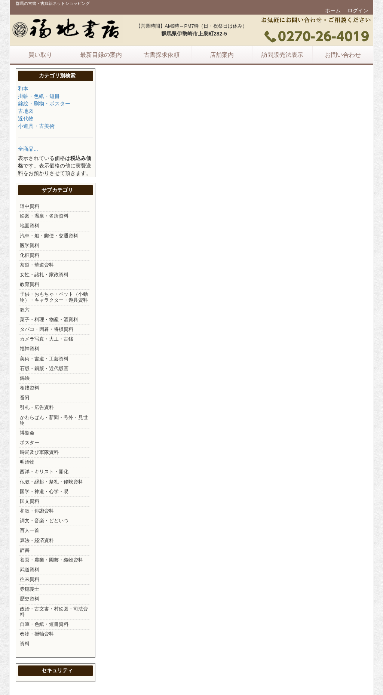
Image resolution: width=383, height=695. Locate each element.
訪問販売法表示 (282, 54)
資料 (25, 643)
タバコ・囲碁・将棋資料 (46, 329)
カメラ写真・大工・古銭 (46, 339)
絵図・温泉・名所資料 (44, 216)
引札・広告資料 (37, 407)
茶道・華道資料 (37, 265)
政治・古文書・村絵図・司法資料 (54, 611)
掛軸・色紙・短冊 (39, 96)
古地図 (26, 111)
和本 (23, 89)
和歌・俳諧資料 (37, 511)
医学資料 (29, 245)
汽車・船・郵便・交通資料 (49, 236)
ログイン (357, 10)
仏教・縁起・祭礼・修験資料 (51, 482)
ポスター (29, 442)
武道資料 (29, 569)
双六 (25, 310)
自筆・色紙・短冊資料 (44, 624)
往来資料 (29, 579)
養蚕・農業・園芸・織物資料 (51, 560)
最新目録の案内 (101, 54)
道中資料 (29, 206)
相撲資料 (29, 388)
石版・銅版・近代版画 (44, 368)
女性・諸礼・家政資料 (44, 274)
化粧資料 (29, 255)
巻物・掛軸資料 (37, 634)
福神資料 (29, 348)
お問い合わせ (343, 54)
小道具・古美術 (36, 126)
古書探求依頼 (162, 54)
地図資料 (29, 225)
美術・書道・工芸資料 (44, 359)
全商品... (28, 149)
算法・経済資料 (37, 540)
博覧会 (27, 433)
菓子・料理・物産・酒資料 (49, 319)
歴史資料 (29, 599)
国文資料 (29, 501)
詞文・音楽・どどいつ (44, 520)
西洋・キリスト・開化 (44, 471)
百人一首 (29, 530)
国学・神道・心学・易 (44, 491)
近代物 (26, 119)
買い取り (40, 54)
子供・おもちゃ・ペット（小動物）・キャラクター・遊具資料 (54, 297)
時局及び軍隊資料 (39, 452)
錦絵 (25, 378)
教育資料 (29, 284)
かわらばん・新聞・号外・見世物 (54, 420)
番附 (25, 397)
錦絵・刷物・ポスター (44, 104)
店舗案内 (222, 54)
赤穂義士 (29, 589)
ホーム (333, 10)
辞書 (25, 550)
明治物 (27, 462)
